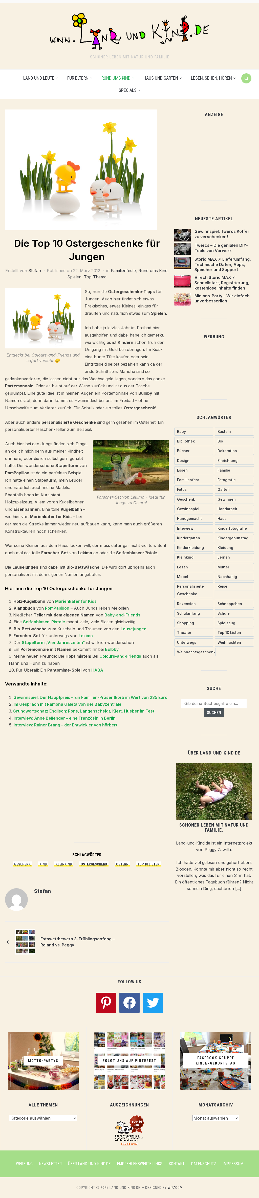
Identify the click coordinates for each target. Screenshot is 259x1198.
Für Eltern (78, 78)
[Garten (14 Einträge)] (234, 489)
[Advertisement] (87, 787)
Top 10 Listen (148, 864)
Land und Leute (38, 78)
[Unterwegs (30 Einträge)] (193, 642)
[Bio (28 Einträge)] (234, 441)
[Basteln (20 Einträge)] (234, 432)
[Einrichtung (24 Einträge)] (234, 461)
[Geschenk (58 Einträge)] (193, 499)
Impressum (233, 1163)
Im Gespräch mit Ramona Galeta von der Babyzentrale (67, 704)
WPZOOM (175, 1188)
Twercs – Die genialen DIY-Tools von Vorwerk (221, 248)
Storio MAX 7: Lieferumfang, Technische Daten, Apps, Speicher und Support (223, 264)
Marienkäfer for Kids (76, 601)
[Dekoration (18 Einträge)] (234, 451)
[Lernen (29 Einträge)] (234, 557)
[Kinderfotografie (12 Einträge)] (234, 528)
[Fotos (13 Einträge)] (193, 489)
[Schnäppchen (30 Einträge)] (234, 604)
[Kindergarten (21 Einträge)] (193, 538)
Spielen (74, 276)
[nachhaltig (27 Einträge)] (234, 577)
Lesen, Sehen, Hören (211, 78)
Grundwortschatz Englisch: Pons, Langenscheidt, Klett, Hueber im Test (83, 711)
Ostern (122, 864)
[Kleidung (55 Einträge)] (234, 548)
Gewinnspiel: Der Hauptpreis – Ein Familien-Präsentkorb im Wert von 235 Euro (90, 697)
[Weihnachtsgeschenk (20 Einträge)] (195, 652)
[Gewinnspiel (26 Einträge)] (193, 509)
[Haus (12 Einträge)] (234, 519)
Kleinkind (64, 864)
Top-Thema (95, 276)
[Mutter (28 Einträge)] (234, 567)
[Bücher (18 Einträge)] (193, 451)
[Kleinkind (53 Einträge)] (193, 557)
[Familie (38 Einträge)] (234, 470)
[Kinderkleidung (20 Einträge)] (193, 548)
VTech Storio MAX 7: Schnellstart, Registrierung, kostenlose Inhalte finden (222, 283)
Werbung (24, 1163)
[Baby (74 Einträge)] (193, 432)
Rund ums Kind (116, 78)
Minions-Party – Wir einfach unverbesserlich (222, 298)
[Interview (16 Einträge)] (193, 528)
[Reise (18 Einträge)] (234, 586)
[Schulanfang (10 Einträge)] (193, 613)
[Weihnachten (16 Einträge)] (234, 642)
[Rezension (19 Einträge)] (193, 604)
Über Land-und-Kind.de (89, 1163)
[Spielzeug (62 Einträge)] (234, 623)
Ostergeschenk (94, 864)
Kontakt (177, 1163)
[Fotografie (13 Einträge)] (234, 480)
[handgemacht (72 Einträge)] (193, 519)
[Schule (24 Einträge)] (234, 613)
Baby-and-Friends (122, 614)
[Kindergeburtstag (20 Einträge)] (234, 538)
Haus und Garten (160, 78)
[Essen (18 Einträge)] (193, 470)
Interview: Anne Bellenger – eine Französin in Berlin (65, 718)
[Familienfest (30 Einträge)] (193, 480)
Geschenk (22, 864)
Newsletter (50, 1163)
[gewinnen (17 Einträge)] (234, 499)
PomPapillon (57, 608)
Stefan (34, 270)
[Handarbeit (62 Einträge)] (234, 509)
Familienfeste (123, 270)
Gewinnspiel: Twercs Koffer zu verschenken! (222, 234)
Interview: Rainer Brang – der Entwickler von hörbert (65, 724)
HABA (97, 670)
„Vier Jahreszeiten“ (53, 642)
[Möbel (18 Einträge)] (193, 577)
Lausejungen (133, 628)
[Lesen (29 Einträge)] (193, 567)
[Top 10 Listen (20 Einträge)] (234, 633)
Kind (43, 864)
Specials (128, 90)
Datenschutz (203, 1163)
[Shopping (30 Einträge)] (193, 623)
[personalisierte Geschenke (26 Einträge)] (193, 590)
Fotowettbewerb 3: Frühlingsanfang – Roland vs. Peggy (77, 941)
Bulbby (112, 649)
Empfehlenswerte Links (139, 1163)
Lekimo (86, 635)
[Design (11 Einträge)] (193, 461)
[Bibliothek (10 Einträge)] (193, 441)
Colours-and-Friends (120, 656)
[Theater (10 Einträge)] (193, 633)
